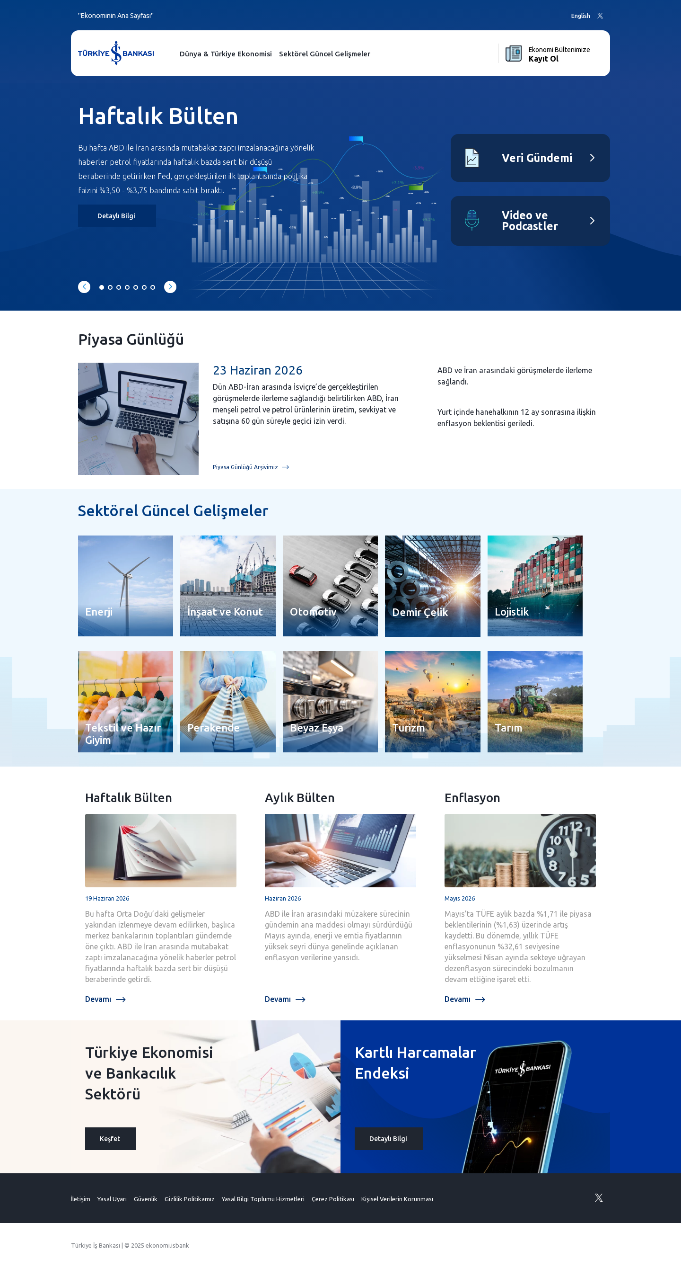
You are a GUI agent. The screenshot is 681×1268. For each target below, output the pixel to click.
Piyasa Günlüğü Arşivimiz (251, 467)
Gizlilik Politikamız (190, 1199)
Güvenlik (145, 1199)
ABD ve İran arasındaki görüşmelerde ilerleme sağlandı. (514, 376)
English (580, 16)
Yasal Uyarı (112, 1199)
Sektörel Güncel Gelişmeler (324, 54)
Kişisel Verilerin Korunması (397, 1199)
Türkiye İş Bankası (95, 1245)
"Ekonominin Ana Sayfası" (116, 15)
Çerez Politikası (333, 1199)
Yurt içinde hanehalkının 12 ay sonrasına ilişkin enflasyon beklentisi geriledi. (516, 418)
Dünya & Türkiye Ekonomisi (226, 54)
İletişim (80, 1199)
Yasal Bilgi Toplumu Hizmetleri (263, 1199)
